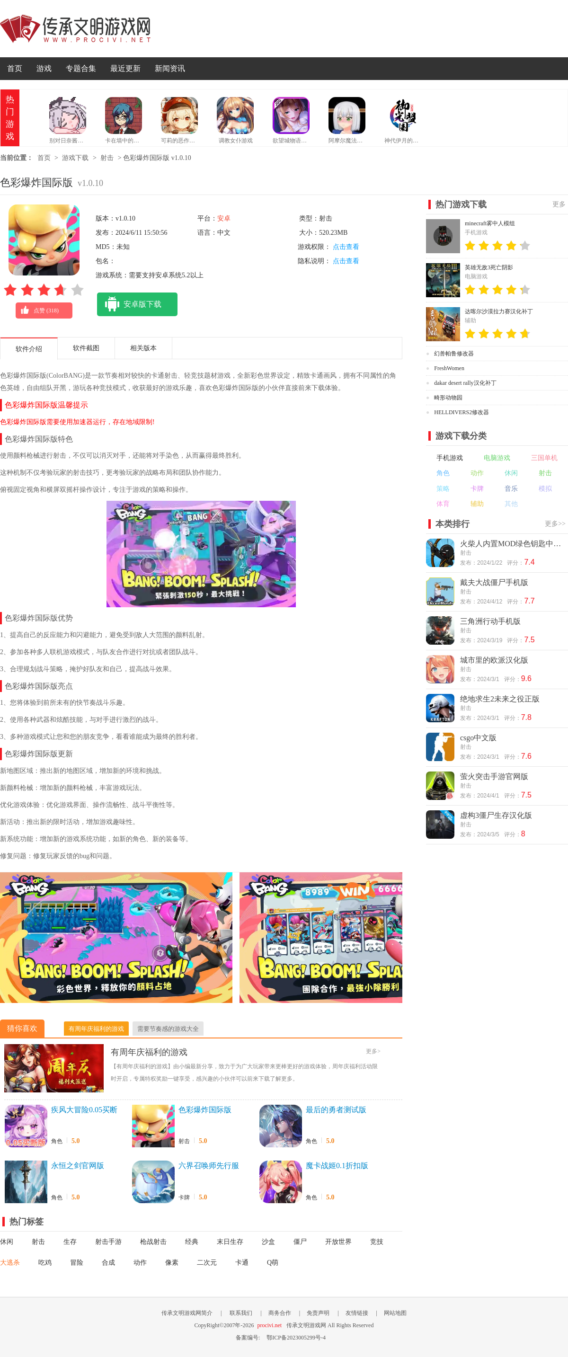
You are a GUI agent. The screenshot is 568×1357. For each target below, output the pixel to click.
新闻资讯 (170, 68)
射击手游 (108, 1241)
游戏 (44, 68)
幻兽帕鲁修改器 (454, 353)
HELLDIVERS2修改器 (461, 412)
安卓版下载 (129, 304)
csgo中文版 (478, 738)
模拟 (545, 488)
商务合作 (279, 1313)
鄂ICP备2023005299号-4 (296, 1337)
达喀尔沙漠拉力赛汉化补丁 (499, 311)
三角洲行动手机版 (490, 621)
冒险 (76, 1262)
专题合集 (81, 68)
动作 (140, 1262)
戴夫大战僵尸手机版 (494, 582)
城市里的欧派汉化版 (494, 660)
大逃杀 (10, 1262)
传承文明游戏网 (75, 28)
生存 (70, 1241)
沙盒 (268, 1241)
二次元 (207, 1262)
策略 (443, 488)
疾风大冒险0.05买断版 (84, 1110)
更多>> (555, 523)
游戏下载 (75, 157)
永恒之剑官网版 (77, 1166)
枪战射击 (153, 1241)
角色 (56, 1141)
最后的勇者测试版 (336, 1110)
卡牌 (184, 1197)
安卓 (224, 218)
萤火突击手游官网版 (494, 776)
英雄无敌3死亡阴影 (489, 267)
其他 (511, 503)
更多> (373, 1051)
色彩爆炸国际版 (204, 1110)
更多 (559, 204)
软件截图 (86, 348)
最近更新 (125, 68)
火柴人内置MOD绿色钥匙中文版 (513, 544)
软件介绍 (29, 349)
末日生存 (230, 1241)
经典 (191, 1241)
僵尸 (300, 1241)
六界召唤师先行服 (208, 1166)
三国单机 (544, 457)
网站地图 (395, 1313)
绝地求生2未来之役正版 (500, 699)
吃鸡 (45, 1262)
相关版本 (143, 348)
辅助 (477, 503)
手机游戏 (449, 457)
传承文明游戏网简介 (187, 1313)
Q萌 (272, 1262)
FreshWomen (449, 368)
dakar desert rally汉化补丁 (465, 383)
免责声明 (318, 1313)
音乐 (511, 488)
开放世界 (338, 1241)
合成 (108, 1262)
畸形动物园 (448, 397)
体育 (443, 503)
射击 (107, 157)
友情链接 (357, 1313)
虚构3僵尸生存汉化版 (496, 815)
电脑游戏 (497, 457)
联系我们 (241, 1313)
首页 (14, 68)
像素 (171, 1262)
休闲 (6, 1241)
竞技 (376, 1241)
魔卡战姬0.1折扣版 (337, 1166)
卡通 (241, 1262)
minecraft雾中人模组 (490, 223)
